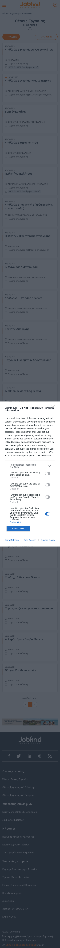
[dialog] (30, 474)
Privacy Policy (48, 540)
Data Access (30, 540)
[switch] (47, 473)
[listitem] (30, 466)
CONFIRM (18, 528)
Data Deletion (12, 540)
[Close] (54, 408)
